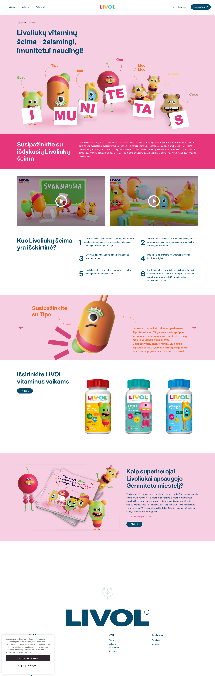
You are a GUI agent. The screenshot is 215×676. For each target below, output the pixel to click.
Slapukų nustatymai (28, 665)
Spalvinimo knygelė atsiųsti (139, 516)
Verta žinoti (41, 7)
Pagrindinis (21, 22)
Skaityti (134, 524)
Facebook (156, 640)
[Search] (173, 7)
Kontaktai (182, 7)
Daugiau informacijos (22, 652)
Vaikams (25, 7)
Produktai (11, 7)
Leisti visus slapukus (27, 658)
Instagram (156, 644)
